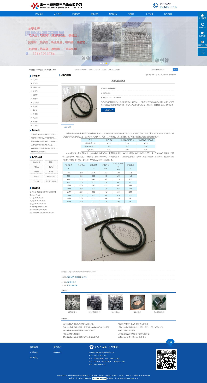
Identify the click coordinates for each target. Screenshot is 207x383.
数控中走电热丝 (72, 285)
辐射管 (111, 69)
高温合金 (36, 102)
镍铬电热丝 (137, 312)
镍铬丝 (91, 69)
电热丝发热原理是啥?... (39, 152)
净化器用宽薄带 (159, 312)
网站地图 (32, 70)
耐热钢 (35, 114)
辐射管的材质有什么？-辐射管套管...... (43, 138)
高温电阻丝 (37, 87)
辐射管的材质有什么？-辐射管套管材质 (133, 324)
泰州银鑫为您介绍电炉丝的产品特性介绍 (78, 324)
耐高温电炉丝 (72, 312)
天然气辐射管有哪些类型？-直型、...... (43, 145)
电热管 (35, 106)
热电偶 (35, 118)
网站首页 (39, 14)
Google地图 (48, 70)
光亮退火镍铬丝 (51, 181)
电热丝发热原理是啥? (126, 331)
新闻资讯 (113, 14)
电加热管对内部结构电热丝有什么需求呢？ (79, 331)
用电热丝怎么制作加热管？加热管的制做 (133, 334)
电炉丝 (104, 69)
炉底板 (117, 69)
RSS (54, 70)
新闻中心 (57, 352)
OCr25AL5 (36, 162)
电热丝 (97, 69)
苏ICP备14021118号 (84, 378)
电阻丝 (84, 69)
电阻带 (131, 14)
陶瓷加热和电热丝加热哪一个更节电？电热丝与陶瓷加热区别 (86, 327)
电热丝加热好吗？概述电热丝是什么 (132, 337)
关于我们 (57, 347)
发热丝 (35, 99)
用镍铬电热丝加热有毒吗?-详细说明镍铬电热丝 (81, 337)
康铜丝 (35, 121)
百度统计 (110, 378)
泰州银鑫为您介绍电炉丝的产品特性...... (44, 134)
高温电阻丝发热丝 (81, 277)
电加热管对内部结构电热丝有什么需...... (44, 148)
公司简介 (58, 14)
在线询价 (108, 110)
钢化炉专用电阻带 (94, 312)
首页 (157, 75)
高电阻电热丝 (71, 282)
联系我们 (168, 14)
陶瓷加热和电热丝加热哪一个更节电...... (44, 141)
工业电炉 (36, 125)
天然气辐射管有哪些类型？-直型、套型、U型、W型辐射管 (140, 327)
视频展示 (94, 14)
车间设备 (149, 14)
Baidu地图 (39, 70)
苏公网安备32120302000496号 (126, 378)
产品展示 (76, 14)
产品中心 (34, 352)
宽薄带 (35, 95)
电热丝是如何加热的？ (71, 334)
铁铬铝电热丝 (51, 176)
